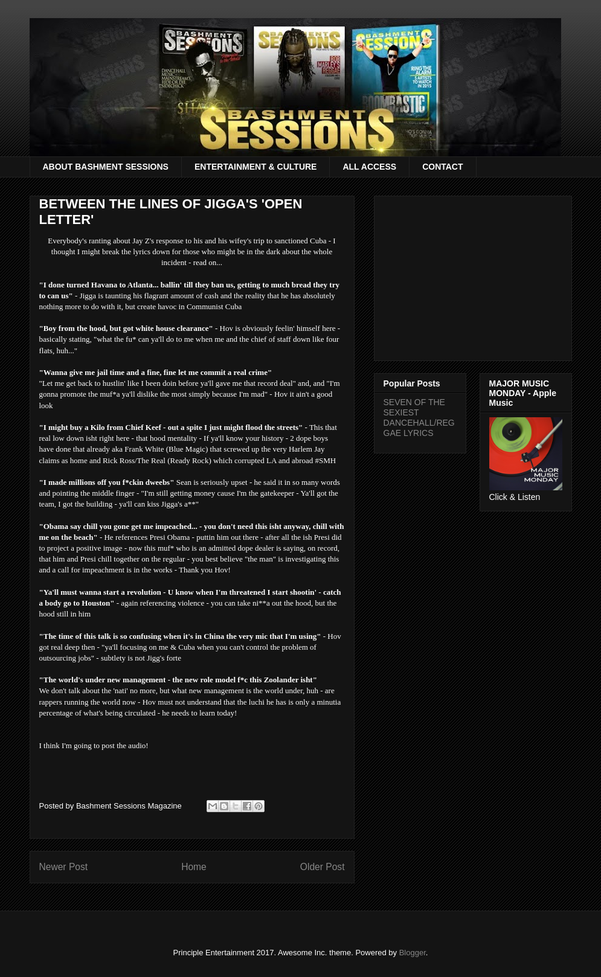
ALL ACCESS (369, 166)
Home (194, 867)
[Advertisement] (473, 275)
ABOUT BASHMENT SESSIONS (106, 166)
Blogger (412, 952)
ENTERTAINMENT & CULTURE (255, 166)
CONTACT (442, 166)
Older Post (322, 867)
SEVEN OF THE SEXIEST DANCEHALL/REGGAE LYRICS (419, 417)
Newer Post (63, 867)
